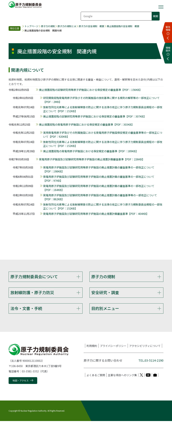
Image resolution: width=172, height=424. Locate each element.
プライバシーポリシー (113, 349)
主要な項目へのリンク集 (122, 378)
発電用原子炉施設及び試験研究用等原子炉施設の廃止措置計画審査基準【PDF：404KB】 (96, 214)
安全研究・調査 (105, 293)
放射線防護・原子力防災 (32, 293)
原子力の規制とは (67, 26)
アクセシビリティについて (145, 349)
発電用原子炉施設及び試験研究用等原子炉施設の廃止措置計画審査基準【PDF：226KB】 (92, 159)
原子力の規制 (48, 26)
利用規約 (91, 349)
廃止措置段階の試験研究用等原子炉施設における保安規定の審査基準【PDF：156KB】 (90, 90)
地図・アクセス (21, 383)
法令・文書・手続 (26, 310)
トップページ (31, 26)
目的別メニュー (105, 310)
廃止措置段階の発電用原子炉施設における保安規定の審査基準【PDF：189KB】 (90, 151)
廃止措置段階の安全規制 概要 (123, 26)
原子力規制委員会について (34, 276)
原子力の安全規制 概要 (91, 26)
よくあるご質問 (95, 378)
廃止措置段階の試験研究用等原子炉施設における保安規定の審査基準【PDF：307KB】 (94, 116)
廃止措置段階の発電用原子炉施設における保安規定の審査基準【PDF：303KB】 (86, 124)
